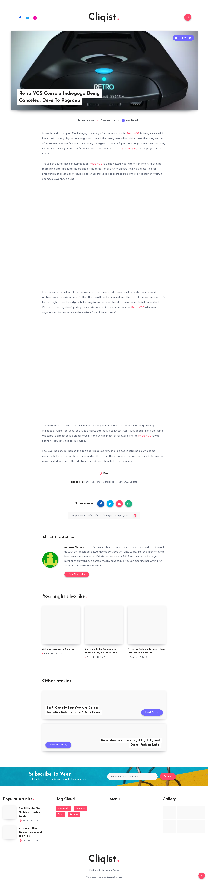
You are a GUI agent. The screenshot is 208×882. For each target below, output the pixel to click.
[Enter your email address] (132, 776)
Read (106, 473)
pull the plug (129, 148)
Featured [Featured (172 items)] (80, 808)
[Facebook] (20, 17)
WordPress (112, 870)
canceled (89, 481)
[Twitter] (28, 17)
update (133, 481)
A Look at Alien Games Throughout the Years (30, 832)
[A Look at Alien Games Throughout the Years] (9, 832)
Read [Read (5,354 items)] (60, 814)
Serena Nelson (74, 547)
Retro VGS (132, 133)
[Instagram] (35, 17)
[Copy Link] (104, 515)
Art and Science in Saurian (58, 649)
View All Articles (76, 574)
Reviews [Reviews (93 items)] (74, 814)
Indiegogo (110, 481)
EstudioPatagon (114, 877)
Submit (168, 777)
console (99, 481)
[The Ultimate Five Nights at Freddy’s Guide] (9, 812)
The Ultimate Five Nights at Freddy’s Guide (30, 812)
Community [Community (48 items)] (64, 808)
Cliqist (103, 17)
